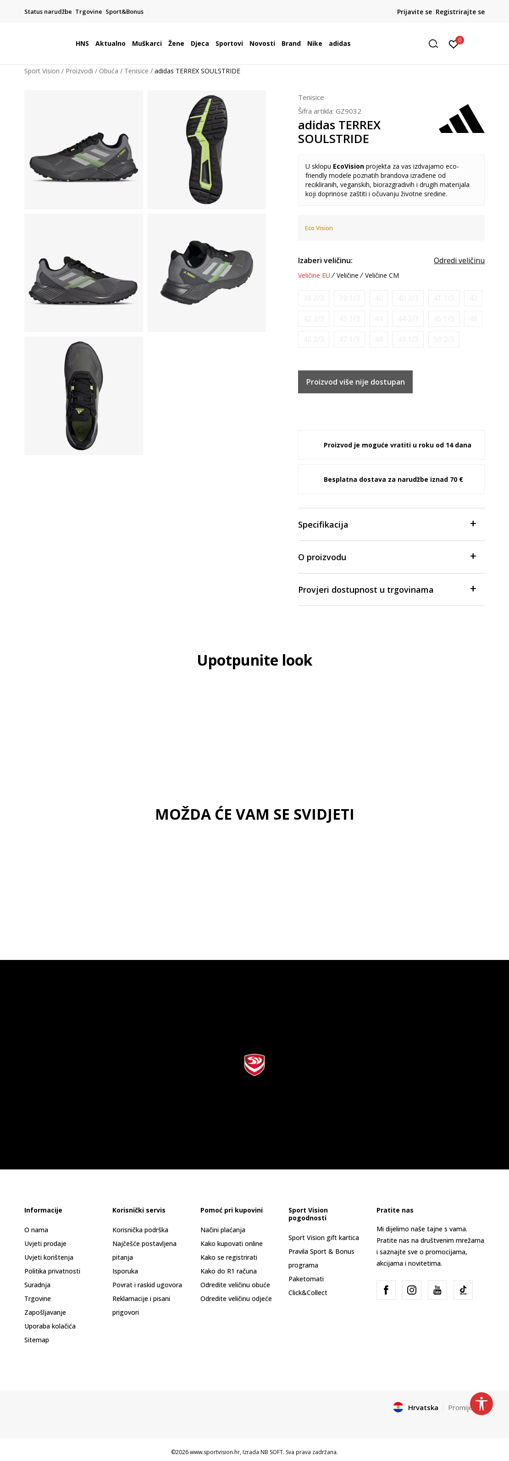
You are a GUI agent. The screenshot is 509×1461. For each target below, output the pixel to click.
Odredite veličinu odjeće (236, 1298)
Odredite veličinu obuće (235, 1284)
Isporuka (125, 1271)
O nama (36, 1229)
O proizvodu (387, 556)
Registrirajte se (460, 11)
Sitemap (36, 1339)
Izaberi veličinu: (325, 260)
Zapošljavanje (45, 1312)
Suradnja (37, 1284)
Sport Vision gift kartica (323, 1237)
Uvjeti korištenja (48, 1257)
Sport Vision (42, 70)
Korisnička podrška (140, 1229)
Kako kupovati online (231, 1243)
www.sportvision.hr (215, 1452)
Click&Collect (307, 1292)
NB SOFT (271, 1452)
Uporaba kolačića (50, 1326)
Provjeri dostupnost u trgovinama (387, 589)
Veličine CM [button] (382, 275)
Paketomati (306, 1278)
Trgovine (37, 1298)
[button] (436, 44)
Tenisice (136, 70)
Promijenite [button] (466, 1407)
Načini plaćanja (222, 1229)
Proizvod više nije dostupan (355, 382)
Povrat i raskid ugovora (147, 1284)
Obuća (108, 70)
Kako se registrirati (228, 1257)
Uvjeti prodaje (45, 1243)
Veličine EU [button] (314, 275)
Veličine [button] (348, 275)
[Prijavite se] (453, 43)
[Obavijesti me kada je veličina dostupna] (313, 298)
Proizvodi (79, 70)
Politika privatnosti (52, 1271)
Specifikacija (387, 524)
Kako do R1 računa (228, 1271)
